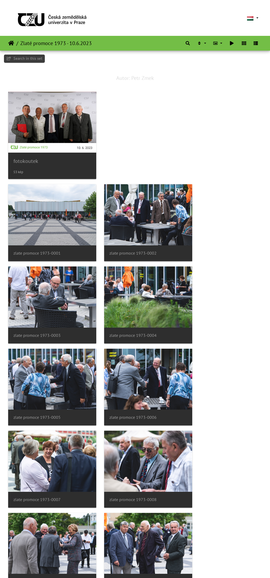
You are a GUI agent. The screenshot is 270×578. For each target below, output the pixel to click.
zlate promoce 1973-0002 (124, 241)
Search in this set (24, 58)
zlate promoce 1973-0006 (211, 317)
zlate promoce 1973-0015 (211, 545)
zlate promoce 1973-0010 (37, 469)
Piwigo (151, 567)
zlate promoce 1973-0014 (124, 545)
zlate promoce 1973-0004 (37, 317)
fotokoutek (25, 155)
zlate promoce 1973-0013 (37, 545)
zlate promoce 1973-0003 (211, 241)
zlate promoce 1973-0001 (37, 241)
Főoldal (11, 43)
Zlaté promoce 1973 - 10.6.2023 (56, 43)
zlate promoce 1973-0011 (124, 469)
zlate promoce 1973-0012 (211, 469)
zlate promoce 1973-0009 (211, 393)
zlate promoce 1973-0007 (37, 393)
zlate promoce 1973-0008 (124, 393)
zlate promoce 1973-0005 (124, 317)
